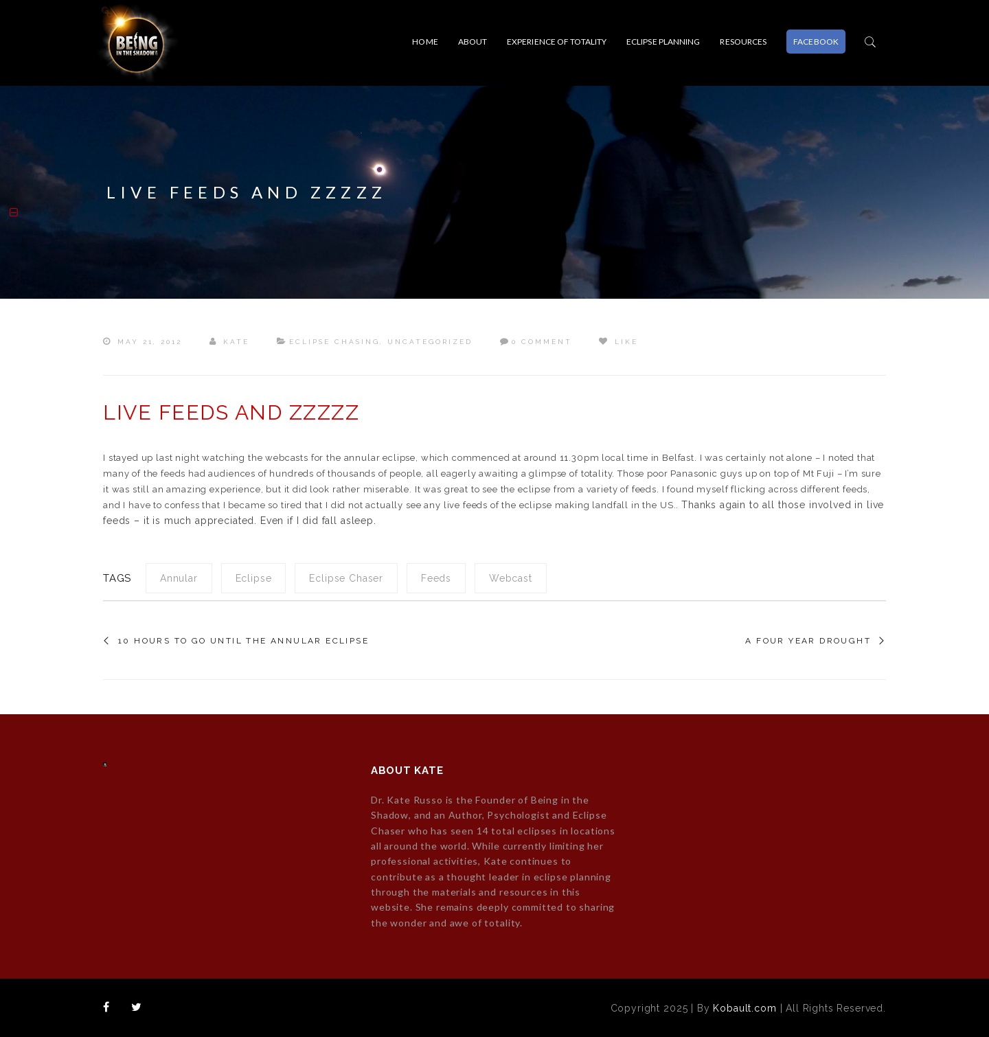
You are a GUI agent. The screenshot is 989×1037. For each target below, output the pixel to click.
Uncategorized (430, 341)
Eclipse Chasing (334, 341)
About (473, 41)
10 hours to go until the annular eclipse (243, 641)
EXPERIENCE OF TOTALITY (556, 41)
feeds (436, 578)
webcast (510, 578)
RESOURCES (743, 41)
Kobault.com (744, 1008)
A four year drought (808, 641)
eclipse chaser (346, 578)
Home (424, 41)
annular (179, 578)
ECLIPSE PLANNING (663, 41)
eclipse (254, 578)
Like (618, 341)
